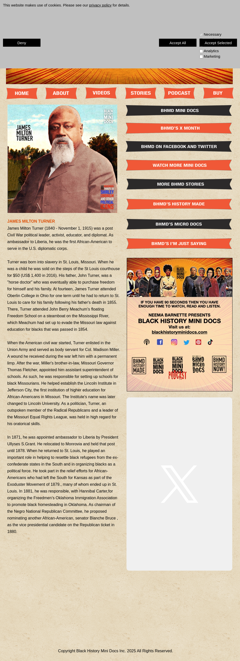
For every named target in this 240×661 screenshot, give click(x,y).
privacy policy (100, 5)
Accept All (178, 43)
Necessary (213, 34)
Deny (21, 43)
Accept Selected (218, 43)
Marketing (212, 56)
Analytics (211, 51)
